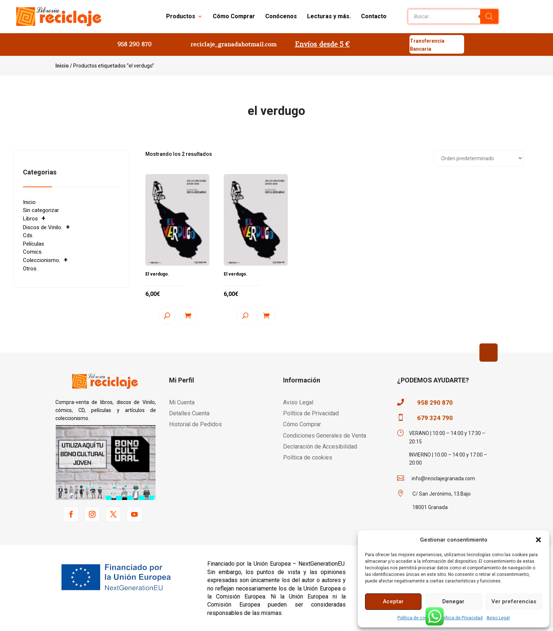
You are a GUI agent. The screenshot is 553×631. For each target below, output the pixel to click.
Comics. (33, 252)
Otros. (30, 268)
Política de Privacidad (461, 617)
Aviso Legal (498, 617)
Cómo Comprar (234, 16)
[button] (538, 539)
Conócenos (281, 16)
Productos (180, 16)
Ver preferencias (513, 601)
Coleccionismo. (41, 260)
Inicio (62, 66)
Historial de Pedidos (195, 424)
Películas (33, 244)
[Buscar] (489, 16)
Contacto (374, 16)
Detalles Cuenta (189, 413)
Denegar (453, 601)
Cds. (28, 235)
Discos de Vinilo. (42, 227)
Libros (30, 218)
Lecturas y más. (329, 16)
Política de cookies (416, 617)
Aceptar (393, 601)
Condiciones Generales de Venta (324, 435)
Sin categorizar (41, 210)
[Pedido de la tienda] (478, 158)
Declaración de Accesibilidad (320, 446)
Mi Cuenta (182, 402)
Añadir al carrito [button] (188, 315)
